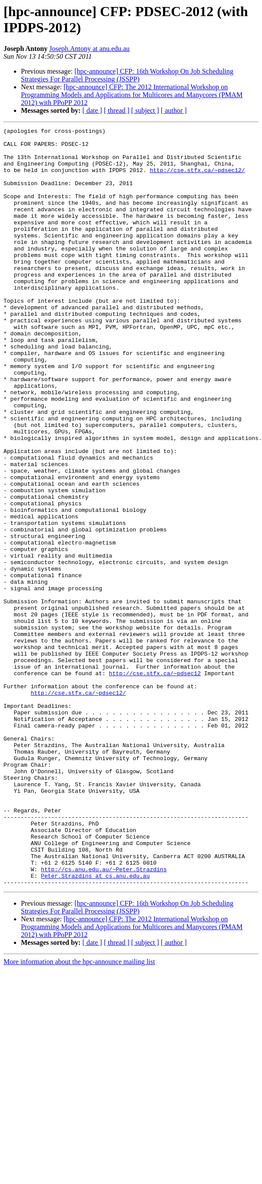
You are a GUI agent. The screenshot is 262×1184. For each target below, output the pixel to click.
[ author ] (174, 110)
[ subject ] (145, 110)
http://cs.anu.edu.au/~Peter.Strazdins (104, 1018)
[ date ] (92, 110)
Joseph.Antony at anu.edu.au (89, 48)
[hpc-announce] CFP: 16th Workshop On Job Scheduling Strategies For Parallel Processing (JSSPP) (127, 75)
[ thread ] (116, 110)
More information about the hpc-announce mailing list (79, 1113)
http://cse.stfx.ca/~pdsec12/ (197, 179)
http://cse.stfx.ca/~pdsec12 (155, 783)
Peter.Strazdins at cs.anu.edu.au (95, 1026)
